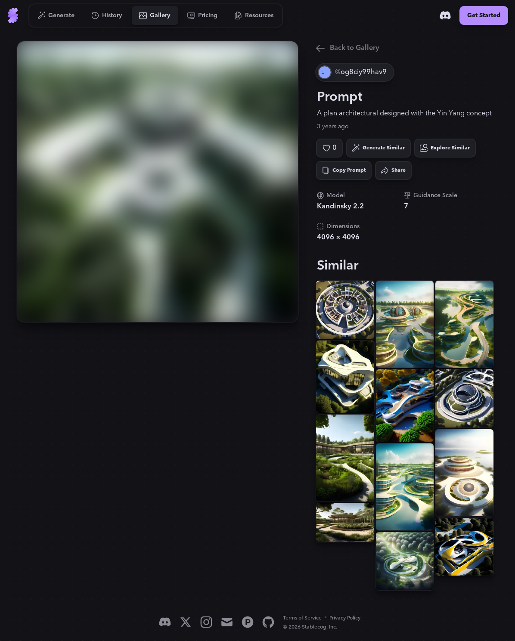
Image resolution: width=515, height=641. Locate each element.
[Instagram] (206, 622)
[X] (185, 622)
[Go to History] (107, 15)
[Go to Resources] (254, 15)
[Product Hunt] (247, 622)
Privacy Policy (344, 618)
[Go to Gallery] (155, 15)
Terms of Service (302, 618)
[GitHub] (268, 622)
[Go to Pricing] (202, 15)
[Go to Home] (13, 15)
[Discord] (445, 15)
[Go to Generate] (56, 15)
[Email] (227, 622)
